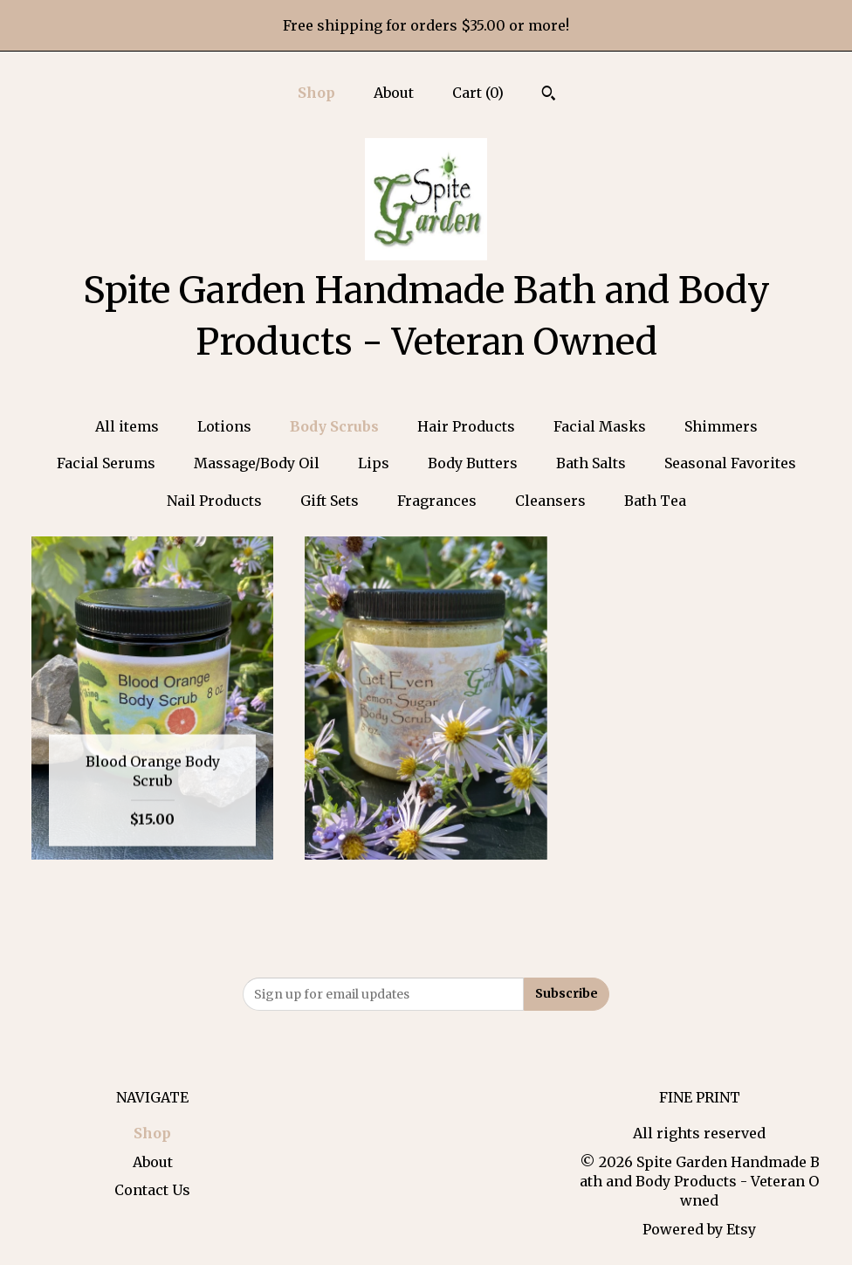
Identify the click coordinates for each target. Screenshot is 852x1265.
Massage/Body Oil (257, 463)
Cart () (478, 92)
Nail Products (214, 500)
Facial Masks (599, 426)
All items (127, 426)
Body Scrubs (334, 426)
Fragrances (437, 500)
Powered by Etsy (699, 1229)
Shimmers (721, 426)
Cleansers (550, 500)
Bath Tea (655, 500)
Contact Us (152, 1190)
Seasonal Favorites (730, 463)
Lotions (224, 426)
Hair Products (466, 426)
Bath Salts (591, 463)
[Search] (548, 95)
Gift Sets (329, 500)
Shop (316, 92)
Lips (373, 463)
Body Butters (473, 463)
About (394, 92)
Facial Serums (106, 463)
